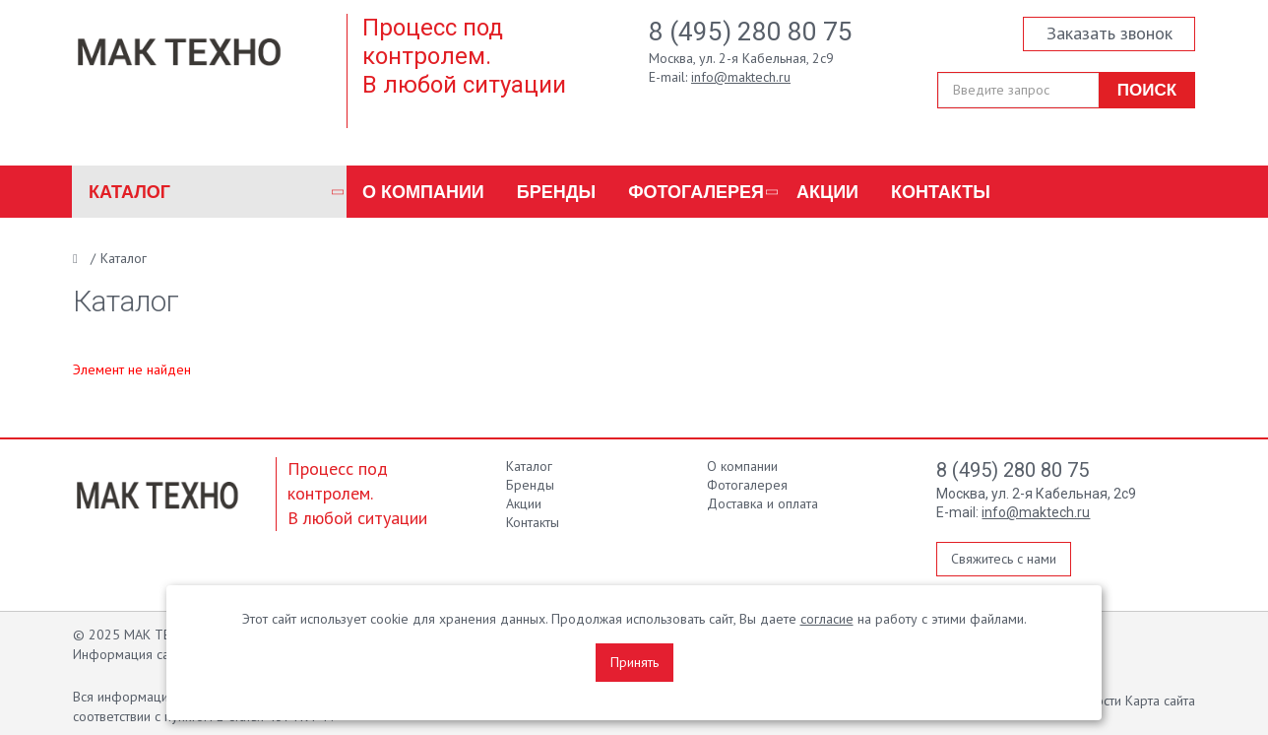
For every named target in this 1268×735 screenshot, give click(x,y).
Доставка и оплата (762, 503)
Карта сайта (1160, 700)
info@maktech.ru (741, 77)
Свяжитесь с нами (1003, 559)
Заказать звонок (1109, 33)
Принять (634, 662)
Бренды (556, 192)
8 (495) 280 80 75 (751, 31)
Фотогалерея (696, 192)
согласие (827, 619)
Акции (827, 192)
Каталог (129, 192)
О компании (423, 192)
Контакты (940, 192)
